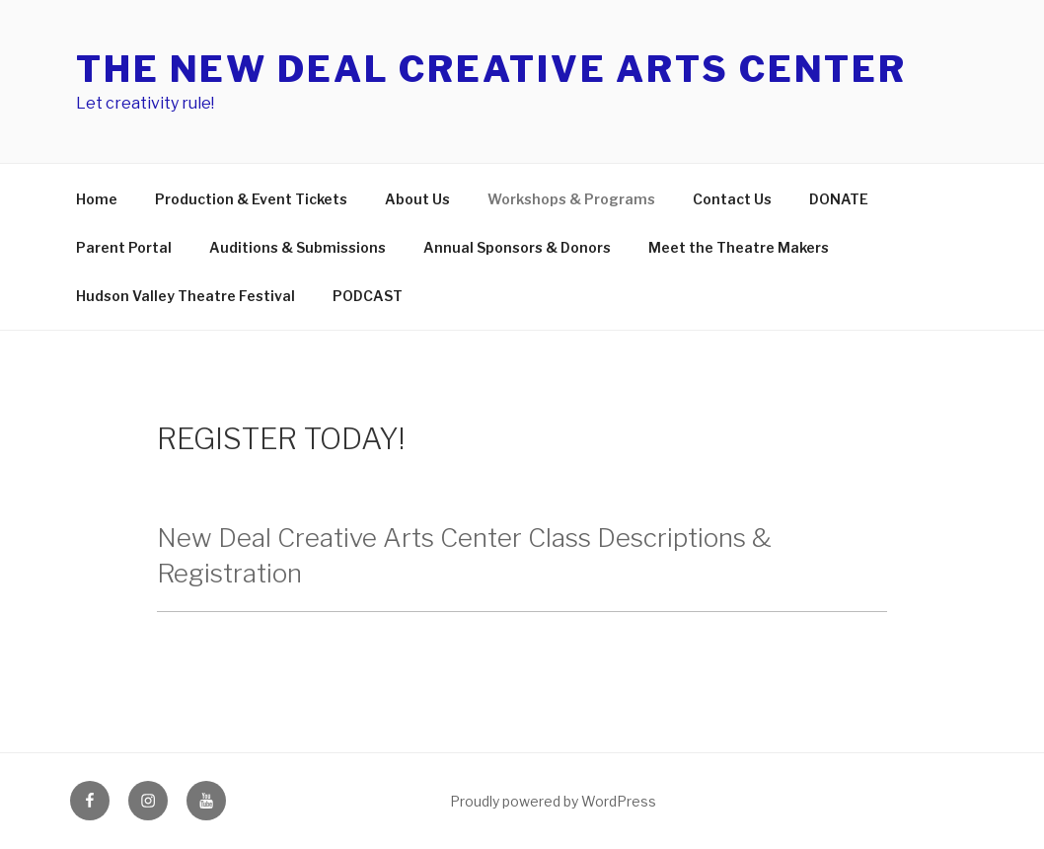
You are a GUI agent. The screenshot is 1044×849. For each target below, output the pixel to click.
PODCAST (368, 295)
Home (96, 199)
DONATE (838, 199)
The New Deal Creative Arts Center (491, 69)
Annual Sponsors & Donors (517, 247)
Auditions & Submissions (297, 247)
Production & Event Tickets (251, 199)
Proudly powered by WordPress (553, 801)
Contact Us (732, 199)
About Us (417, 199)
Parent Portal (124, 247)
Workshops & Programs (571, 199)
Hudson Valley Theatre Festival (185, 295)
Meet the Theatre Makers (738, 247)
